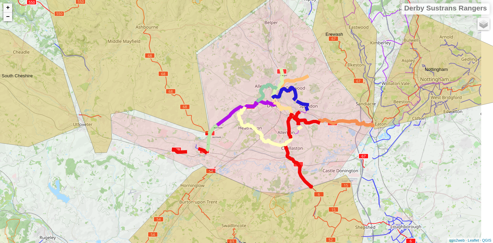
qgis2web (457, 240)
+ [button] (8, 8)
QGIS (486, 240)
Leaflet (473, 240)
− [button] (8, 17)
